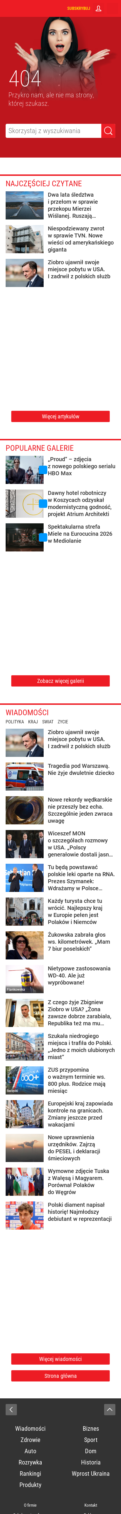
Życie (63, 722)
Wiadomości (27, 712)
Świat (47, 722)
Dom (91, 1451)
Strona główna (60, 1375)
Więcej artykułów (60, 416)
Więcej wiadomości (60, 1359)
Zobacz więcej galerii (60, 681)
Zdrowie (30, 1439)
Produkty (30, 1484)
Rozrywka (30, 1462)
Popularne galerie (40, 448)
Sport (91, 1439)
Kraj (33, 722)
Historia (91, 1462)
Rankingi (30, 1473)
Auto (30, 1451)
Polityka (15, 722)
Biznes (91, 1428)
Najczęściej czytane (44, 183)
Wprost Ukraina (91, 1473)
